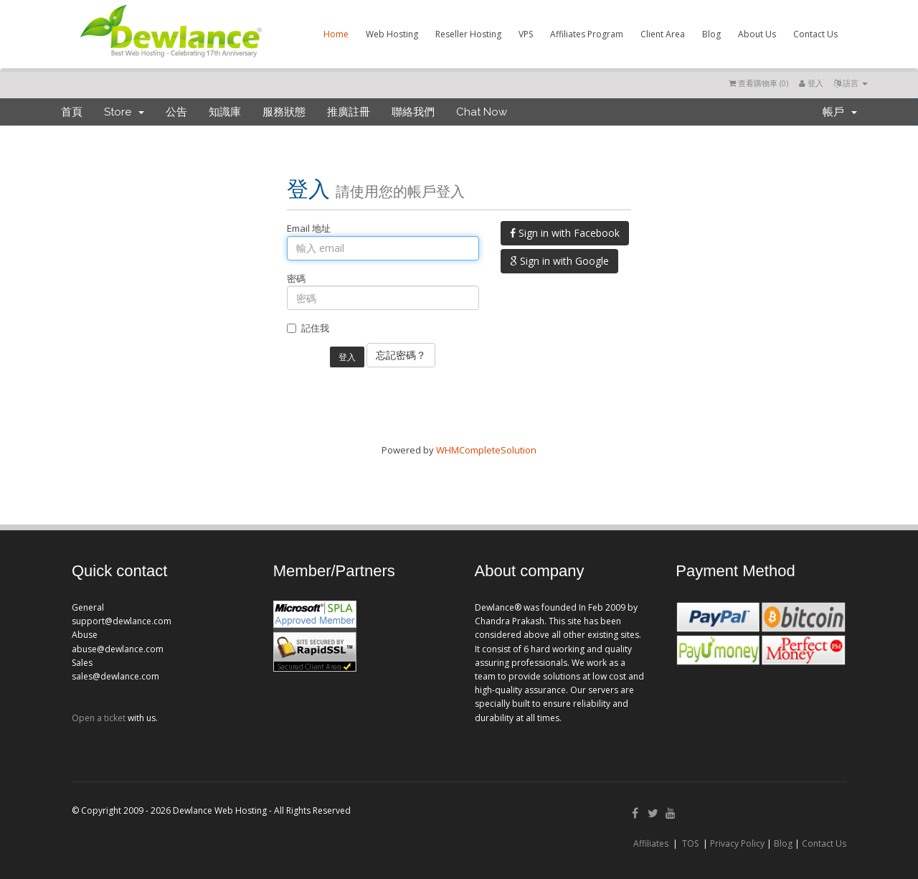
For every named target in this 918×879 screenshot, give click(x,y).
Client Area (662, 34)
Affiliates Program (586, 34)
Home (336, 34)
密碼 (296, 278)
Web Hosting (392, 34)
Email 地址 (309, 228)
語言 (851, 82)
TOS (690, 843)
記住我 (308, 327)
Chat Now (481, 111)
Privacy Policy (737, 843)
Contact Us (815, 34)
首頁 (71, 111)
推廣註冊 (348, 111)
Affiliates (650, 843)
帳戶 (840, 111)
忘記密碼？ (401, 355)
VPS (526, 34)
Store (124, 111)
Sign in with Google (559, 261)
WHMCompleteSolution (486, 449)
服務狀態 (284, 111)
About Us (757, 34)
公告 (176, 111)
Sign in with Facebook (565, 233)
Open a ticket (99, 718)
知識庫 (225, 111)
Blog (711, 34)
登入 (811, 82)
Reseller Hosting (468, 34)
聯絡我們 (413, 111)
